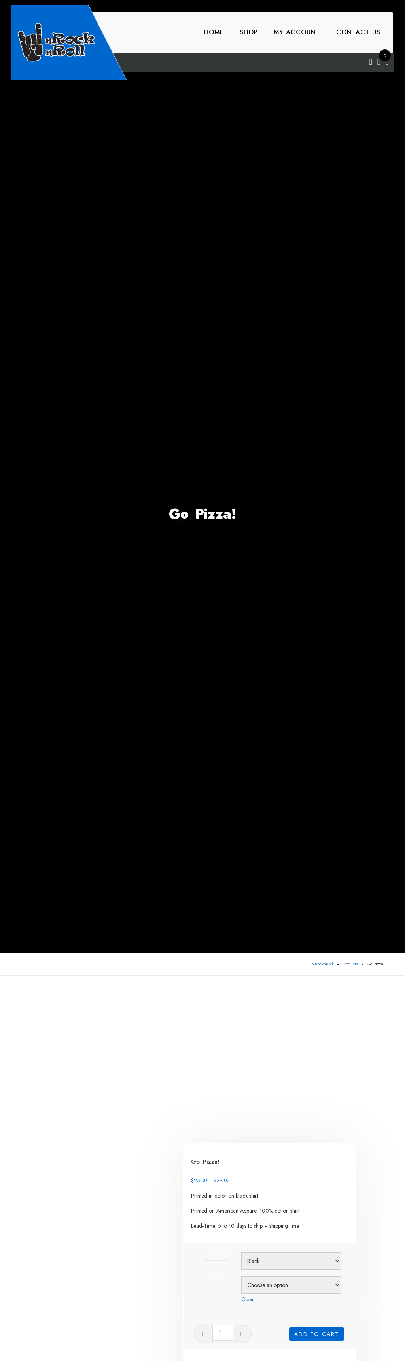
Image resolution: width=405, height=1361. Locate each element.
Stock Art (258, 1259)
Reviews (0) (74, 1321)
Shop (249, 32)
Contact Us (358, 32)
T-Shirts (281, 1259)
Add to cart (316, 1183)
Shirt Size (238, 1130)
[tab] (90, 1321)
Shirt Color (238, 1106)
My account (297, 32)
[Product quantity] (248, 1185)
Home (214, 32)
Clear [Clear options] (265, 1151)
